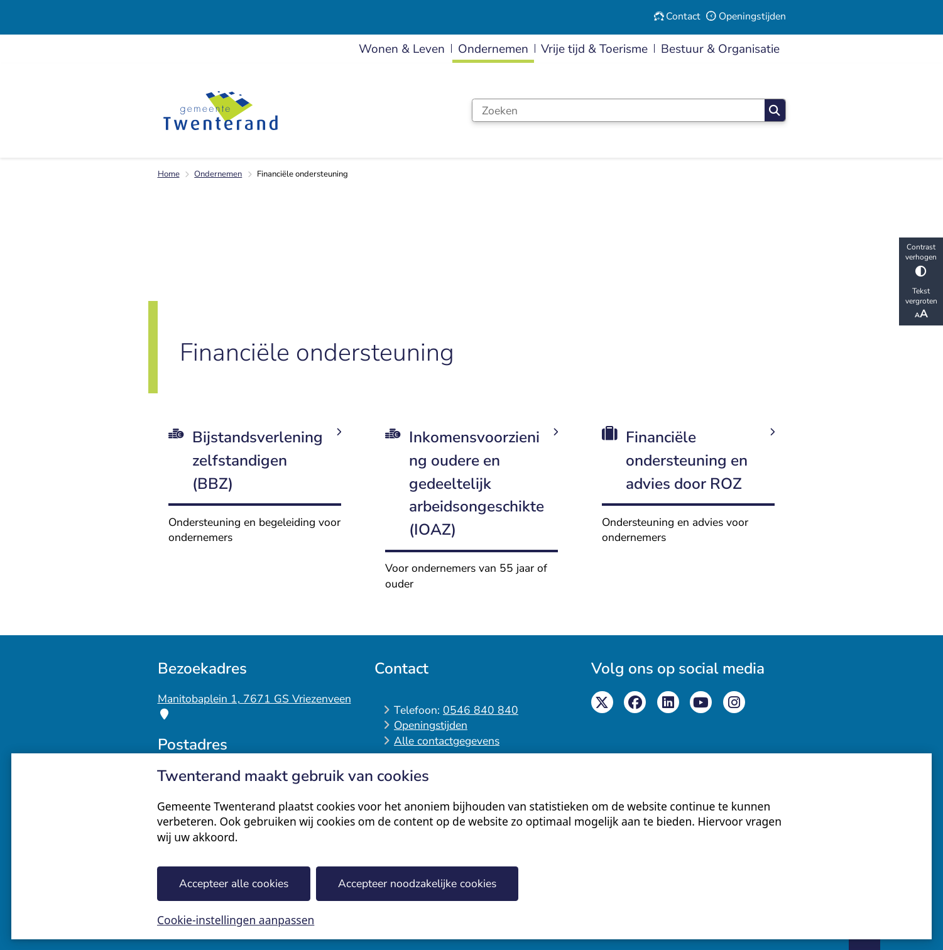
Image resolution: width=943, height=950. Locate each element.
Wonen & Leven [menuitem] (402, 49)
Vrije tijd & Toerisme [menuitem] (594, 49)
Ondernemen (218, 174)
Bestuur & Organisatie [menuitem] (720, 49)
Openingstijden (430, 725)
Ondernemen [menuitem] (493, 49)
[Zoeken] (618, 110)
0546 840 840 (480, 710)
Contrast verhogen (921, 259)
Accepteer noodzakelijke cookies (417, 883)
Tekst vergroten (921, 303)
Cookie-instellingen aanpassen (235, 919)
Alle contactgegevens (446, 740)
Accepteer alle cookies (233, 883)
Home (169, 174)
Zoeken (774, 110)
